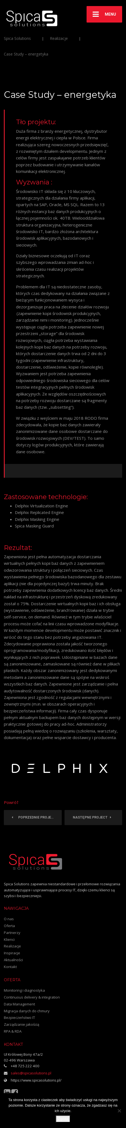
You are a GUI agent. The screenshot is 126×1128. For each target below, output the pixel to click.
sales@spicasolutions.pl (31, 1073)
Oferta (9, 925)
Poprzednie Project (33, 817)
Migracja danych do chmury (27, 1010)
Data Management (19, 1004)
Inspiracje (12, 952)
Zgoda (63, 1119)
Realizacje (12, 946)
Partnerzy (12, 932)
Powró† (11, 802)
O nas (9, 918)
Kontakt (10, 966)
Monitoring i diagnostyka (24, 990)
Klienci (9, 939)
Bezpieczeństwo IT (19, 1017)
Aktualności (13, 959)
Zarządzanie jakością (21, 1024)
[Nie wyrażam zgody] (119, 1110)
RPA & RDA (13, 1031)
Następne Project (92, 817)
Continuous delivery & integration (32, 997)
